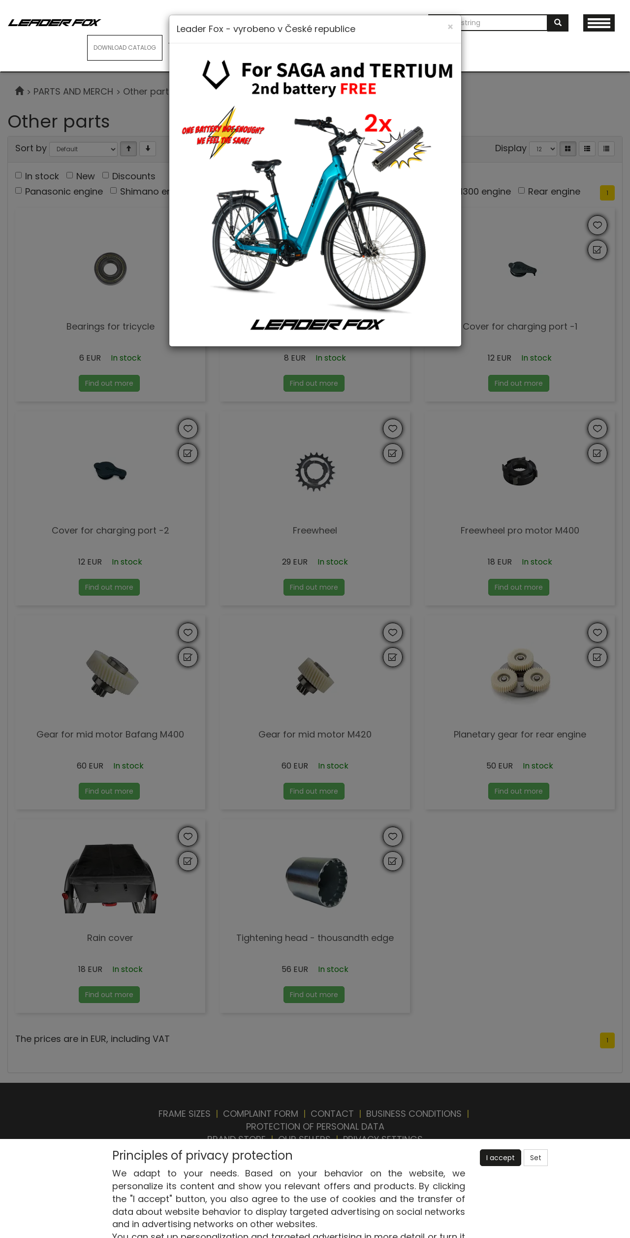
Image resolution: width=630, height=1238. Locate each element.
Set (535, 1158)
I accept (500, 1158)
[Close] (450, 27)
